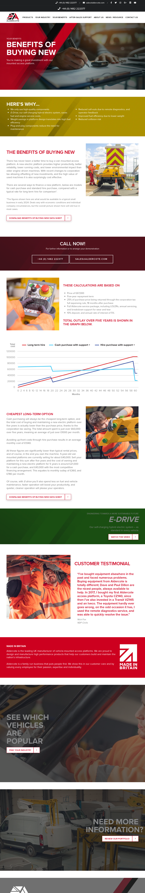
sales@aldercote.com (93, 2)
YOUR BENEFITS (59, 17)
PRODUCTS (27, 17)
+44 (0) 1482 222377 (66, 2)
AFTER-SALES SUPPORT (80, 17)
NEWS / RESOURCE (114, 17)
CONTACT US (131, 17)
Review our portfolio (120, 839)
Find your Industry (23, 750)
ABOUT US (98, 17)
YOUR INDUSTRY (42, 17)
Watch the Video (123, 537)
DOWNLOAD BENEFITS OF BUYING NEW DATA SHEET (39, 218)
